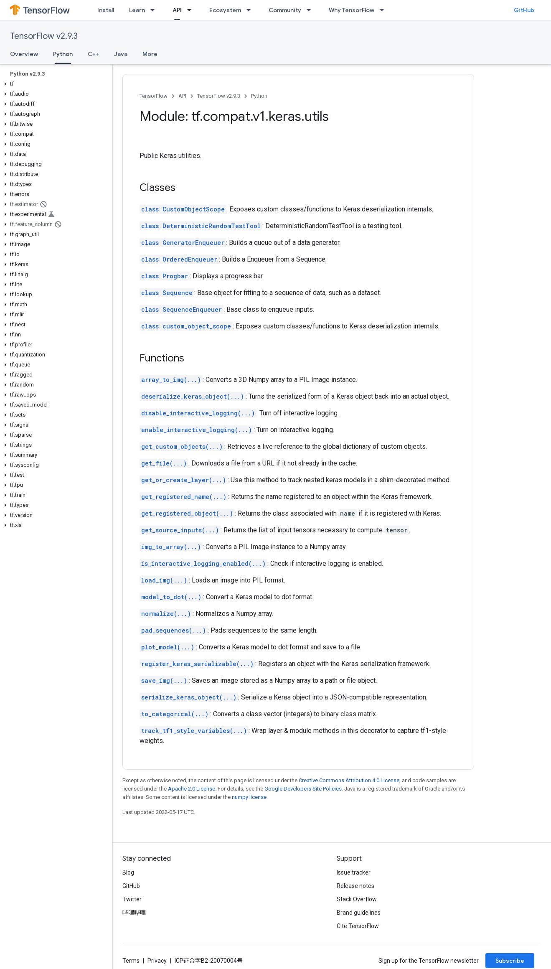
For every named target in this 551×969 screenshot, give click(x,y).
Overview (24, 54)
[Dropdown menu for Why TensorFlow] (384, 10)
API (182, 96)
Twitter (132, 899)
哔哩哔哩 (134, 912)
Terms (131, 960)
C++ (93, 54)
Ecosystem (225, 10)
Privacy (157, 960)
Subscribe (509, 960)
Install (105, 10)
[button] (54, 84)
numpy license (249, 797)
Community (285, 10)
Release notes (355, 886)
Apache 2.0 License (191, 789)
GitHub (524, 10)
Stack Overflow (357, 899)
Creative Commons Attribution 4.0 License (349, 780)
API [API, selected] (177, 10)
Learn (137, 10)
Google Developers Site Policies (303, 789)
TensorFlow (154, 96)
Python (259, 96)
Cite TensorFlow (358, 926)
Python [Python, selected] (63, 54)
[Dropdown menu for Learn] (155, 10)
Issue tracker (354, 872)
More (149, 54)
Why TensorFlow (351, 10)
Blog (128, 872)
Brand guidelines (359, 912)
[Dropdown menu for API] (192, 10)
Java (120, 54)
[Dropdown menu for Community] (311, 10)
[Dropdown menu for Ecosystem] (251, 10)
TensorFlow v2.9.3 (44, 36)
